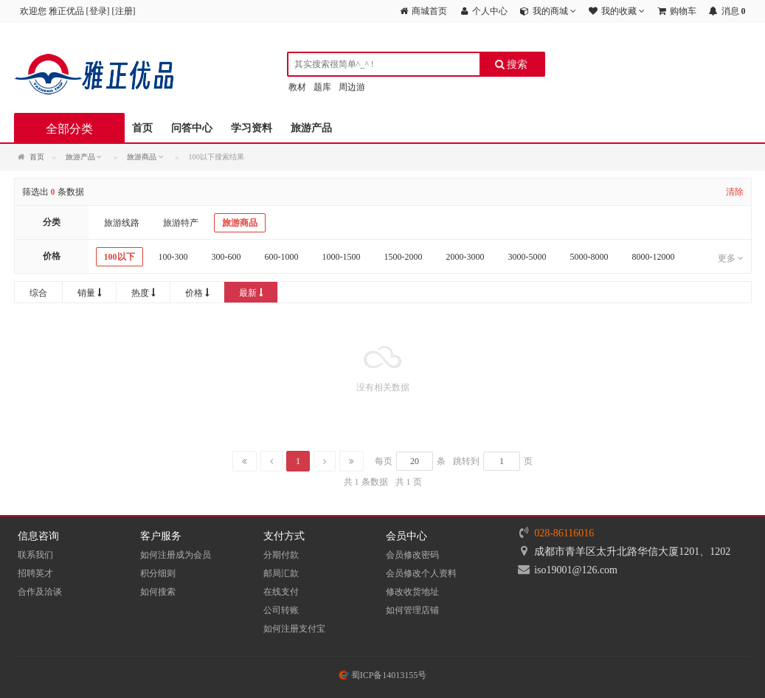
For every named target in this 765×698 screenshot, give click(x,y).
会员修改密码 (412, 555)
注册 (124, 11)
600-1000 (282, 257)
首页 (142, 128)
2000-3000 (465, 257)
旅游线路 (121, 223)
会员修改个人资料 (421, 573)
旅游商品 (239, 223)
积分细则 (158, 573)
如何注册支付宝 (294, 628)
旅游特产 (180, 223)
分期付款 (281, 555)
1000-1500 (341, 257)
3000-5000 (527, 257)
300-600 (226, 257)
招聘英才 (35, 573)
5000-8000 (589, 257)
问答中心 (191, 128)
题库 (322, 87)
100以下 (119, 257)
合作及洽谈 (40, 592)
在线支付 (281, 592)
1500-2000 (403, 257)
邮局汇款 (281, 573)
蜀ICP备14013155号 (383, 675)
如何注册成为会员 (175, 555)
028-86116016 (564, 533)
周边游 (352, 87)
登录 (98, 11)
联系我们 (35, 555)
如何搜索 (158, 592)
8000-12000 (653, 257)
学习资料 (251, 128)
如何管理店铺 (412, 610)
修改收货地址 (412, 592)
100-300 (173, 257)
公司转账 (281, 610)
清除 (735, 192)
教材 (297, 87)
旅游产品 (311, 128)
